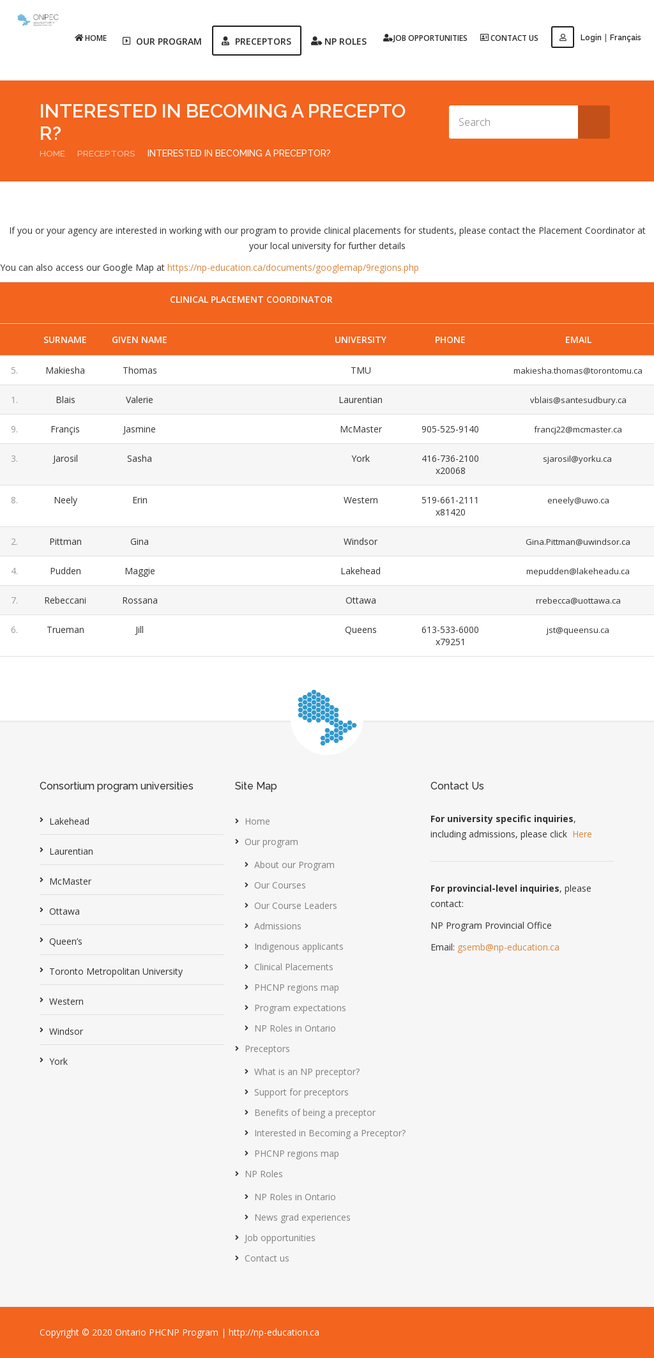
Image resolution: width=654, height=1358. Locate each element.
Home (92, 37)
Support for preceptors (301, 1092)
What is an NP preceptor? (307, 1071)
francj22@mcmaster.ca (575, 429)
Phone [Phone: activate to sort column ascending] (445, 339)
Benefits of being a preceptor (315, 1112)
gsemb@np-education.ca (508, 947)
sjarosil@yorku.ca (575, 458)
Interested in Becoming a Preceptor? (330, 1133)
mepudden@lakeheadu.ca (575, 571)
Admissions (277, 926)
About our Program (294, 864)
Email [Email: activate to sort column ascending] (575, 339)
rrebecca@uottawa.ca (575, 600)
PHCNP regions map (296, 987)
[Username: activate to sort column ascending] (202, 340)
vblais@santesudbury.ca (575, 399)
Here (582, 834)
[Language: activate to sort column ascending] (252, 340)
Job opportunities (426, 37)
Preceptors (107, 153)
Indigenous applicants (299, 946)
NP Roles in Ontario (295, 1028)
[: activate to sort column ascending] (14, 340)
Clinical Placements (293, 967)
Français (626, 37)
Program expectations (300, 1008)
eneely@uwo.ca (575, 500)
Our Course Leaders (295, 905)
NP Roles (264, 1174)
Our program (271, 841)
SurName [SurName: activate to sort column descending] (65, 339)
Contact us (511, 37)
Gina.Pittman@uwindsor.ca (575, 541)
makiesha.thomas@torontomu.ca (575, 370)
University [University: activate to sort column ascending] (357, 339)
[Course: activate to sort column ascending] (298, 340)
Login (577, 37)
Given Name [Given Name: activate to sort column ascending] (139, 339)
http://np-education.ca (274, 1332)
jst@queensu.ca (574, 629)
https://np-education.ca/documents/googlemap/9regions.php (293, 267)
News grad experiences (302, 1217)
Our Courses (280, 885)
